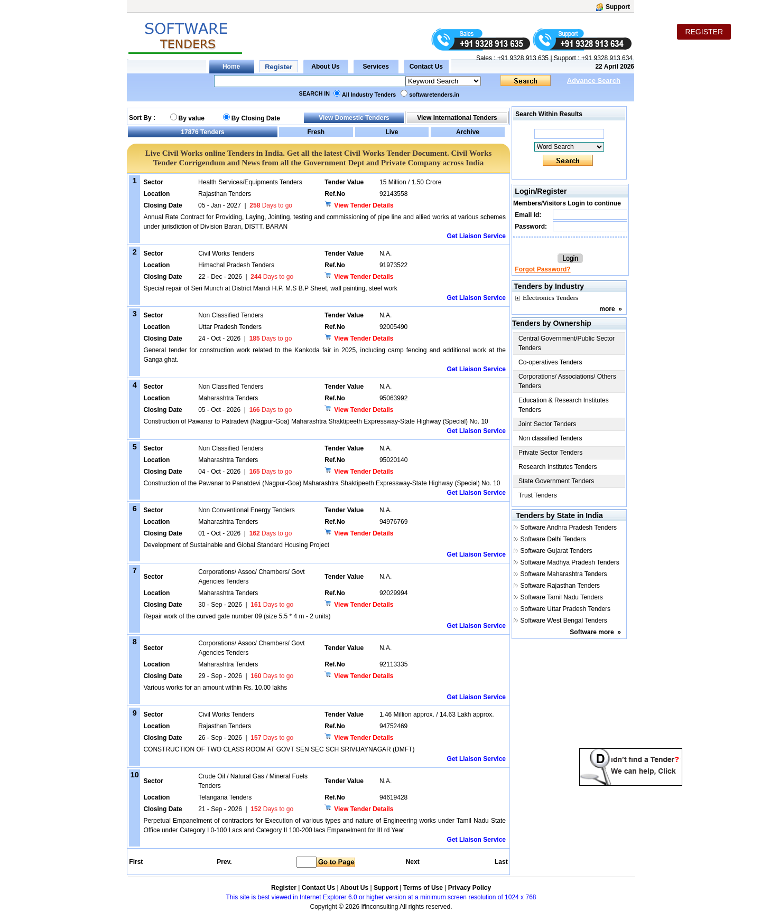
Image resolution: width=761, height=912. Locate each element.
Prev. (224, 862)
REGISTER (704, 31)
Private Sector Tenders (550, 452)
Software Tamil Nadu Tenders (562, 597)
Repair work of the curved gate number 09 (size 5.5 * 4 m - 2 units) (236, 616)
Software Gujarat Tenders (556, 550)
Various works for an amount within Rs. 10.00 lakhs (215, 687)
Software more (592, 632)
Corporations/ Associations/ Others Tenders (567, 381)
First (135, 862)
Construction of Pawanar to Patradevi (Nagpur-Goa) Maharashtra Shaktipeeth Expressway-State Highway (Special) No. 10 (315, 421)
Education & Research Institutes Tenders (563, 405)
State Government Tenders (556, 481)
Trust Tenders (537, 495)
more (607, 309)
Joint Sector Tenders (547, 424)
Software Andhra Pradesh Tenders (569, 527)
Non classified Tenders (550, 438)
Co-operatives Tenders (550, 362)
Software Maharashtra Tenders (564, 574)
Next (413, 862)
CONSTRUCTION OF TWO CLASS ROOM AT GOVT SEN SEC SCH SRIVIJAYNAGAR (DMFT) (278, 749)
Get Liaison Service (476, 236)
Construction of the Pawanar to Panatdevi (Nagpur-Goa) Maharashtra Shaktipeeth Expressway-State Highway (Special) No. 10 (321, 483)
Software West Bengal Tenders (564, 620)
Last (501, 862)
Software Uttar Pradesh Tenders (566, 609)
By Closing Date (255, 118)
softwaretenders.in (434, 94)
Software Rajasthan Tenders (560, 585)
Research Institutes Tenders (557, 467)
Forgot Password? (542, 269)
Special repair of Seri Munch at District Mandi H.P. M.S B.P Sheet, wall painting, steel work (270, 288)
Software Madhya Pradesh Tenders (570, 562)
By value (192, 118)
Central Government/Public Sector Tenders (566, 343)
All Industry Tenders (369, 94)
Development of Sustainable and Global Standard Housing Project (236, 545)
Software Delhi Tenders (553, 539)
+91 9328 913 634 (607, 58)
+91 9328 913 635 (522, 58)
